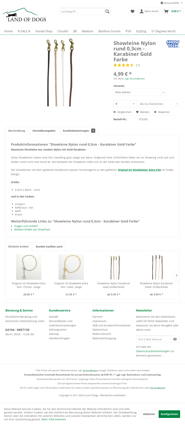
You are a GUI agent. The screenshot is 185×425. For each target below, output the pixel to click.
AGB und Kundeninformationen (111, 325)
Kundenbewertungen (79, 131)
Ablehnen (149, 414)
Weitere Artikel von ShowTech (30, 229)
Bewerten (162, 112)
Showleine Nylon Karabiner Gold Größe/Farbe (113, 285)
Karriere (97, 316)
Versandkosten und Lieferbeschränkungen (62, 323)
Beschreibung (16, 130)
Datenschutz (100, 329)
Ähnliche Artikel (18, 246)
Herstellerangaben (44, 130)
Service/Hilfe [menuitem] (170, 3)
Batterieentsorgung (104, 338)
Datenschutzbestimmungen (153, 351)
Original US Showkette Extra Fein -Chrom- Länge (29, 285)
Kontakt (53, 316)
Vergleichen (122, 112)
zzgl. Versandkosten (135, 78)
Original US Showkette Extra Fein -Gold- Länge (71, 285)
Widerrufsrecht (101, 334)
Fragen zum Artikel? (24, 226)
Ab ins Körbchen (158, 103)
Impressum (99, 321)
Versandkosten (90, 370)
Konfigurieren (169, 414)
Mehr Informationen (54, 419)
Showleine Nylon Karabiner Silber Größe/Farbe (156, 285)
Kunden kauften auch (49, 246)
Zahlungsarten (58, 329)
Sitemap (54, 334)
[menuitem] (85, 11)
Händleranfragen (59, 338)
